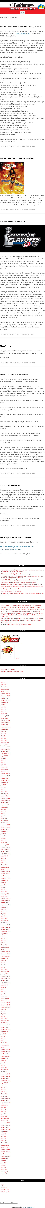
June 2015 (3, 963)
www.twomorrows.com (23, 34)
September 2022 (5, 780)
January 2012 (4, 1047)
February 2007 (5, 1172)
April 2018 (3, 889)
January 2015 (4, 974)
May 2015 (3, 965)
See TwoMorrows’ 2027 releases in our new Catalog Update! (18, 582)
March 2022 (4, 791)
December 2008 (5, 1123)
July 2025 (3, 705)
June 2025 (3, 707)
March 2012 (4, 1043)
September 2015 (5, 956)
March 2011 (4, 1067)
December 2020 (5, 825)
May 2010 (3, 1089)
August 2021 (4, 807)
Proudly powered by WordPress (9, 1203)
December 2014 (5, 976)
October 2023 (4, 751)
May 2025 (3, 709)
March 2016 (4, 945)
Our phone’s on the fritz (10, 485)
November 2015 (5, 954)
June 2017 (3, 911)
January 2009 (4, 1120)
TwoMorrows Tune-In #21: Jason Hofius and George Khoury (24, 607)
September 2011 (5, 1056)
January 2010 (4, 1096)
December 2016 (5, 925)
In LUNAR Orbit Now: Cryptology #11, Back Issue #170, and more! (19, 580)
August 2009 (4, 1105)
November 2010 (5, 1076)
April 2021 (3, 816)
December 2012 (5, 1025)
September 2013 (5, 1007)
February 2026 (5, 689)
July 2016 (3, 936)
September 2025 (5, 700)
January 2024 (4, 745)
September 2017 (5, 905)
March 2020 (4, 842)
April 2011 (3, 1065)
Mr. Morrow (31, 146)
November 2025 (5, 696)
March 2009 (4, 1116)
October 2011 (4, 1054)
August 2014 (4, 985)
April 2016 (3, 942)
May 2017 (3, 914)
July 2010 (3, 1085)
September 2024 (5, 727)
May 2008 (3, 1138)
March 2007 (4, 1169)
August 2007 (4, 1158)
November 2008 (5, 1125)
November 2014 (5, 978)
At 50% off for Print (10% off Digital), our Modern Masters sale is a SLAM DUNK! (22, 610)
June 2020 (3, 836)
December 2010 (5, 1074)
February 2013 (5, 1020)
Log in (2, 1185)
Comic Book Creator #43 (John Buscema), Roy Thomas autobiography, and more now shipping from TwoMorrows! (22, 576)
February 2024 (5, 742)
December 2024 (5, 720)
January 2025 (4, 718)
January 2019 (4, 869)
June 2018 (3, 885)
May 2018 (3, 887)
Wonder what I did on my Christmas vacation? (19, 624)
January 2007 (4, 1174)
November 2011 (5, 1051)
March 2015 (4, 969)
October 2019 (4, 851)
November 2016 (5, 927)
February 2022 (5, 794)
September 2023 (5, 754)
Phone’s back (5, 346)
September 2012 (5, 1029)
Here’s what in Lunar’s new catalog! (11, 591)
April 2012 (3, 1040)
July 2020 (3, 834)
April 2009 (3, 1114)
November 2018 (5, 874)
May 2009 (3, 1111)
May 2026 (3, 682)
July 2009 (3, 1107)
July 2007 (3, 1160)
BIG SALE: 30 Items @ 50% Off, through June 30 (20, 27)
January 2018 (4, 896)
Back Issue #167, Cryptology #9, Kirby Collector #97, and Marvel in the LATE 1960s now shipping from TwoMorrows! (22, 570)
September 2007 (5, 1156)
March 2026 (4, 687)
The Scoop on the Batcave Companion (15, 537)
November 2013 (5, 1005)
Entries (4, 1187)
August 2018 (4, 880)
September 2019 (5, 854)
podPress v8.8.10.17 (29, 1207)
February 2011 (5, 1069)
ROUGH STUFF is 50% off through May (17, 158)
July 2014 (3, 987)
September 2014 (5, 983)
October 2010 (4, 1078)
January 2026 (4, 691)
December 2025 (5, 693)
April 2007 (3, 1167)
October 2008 (4, 1127)
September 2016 (5, 931)
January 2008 (4, 1147)
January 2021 (4, 822)
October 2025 (4, 698)
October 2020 (4, 829)
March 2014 (4, 996)
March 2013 (4, 1018)
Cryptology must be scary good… (10, 589)
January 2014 (4, 1000)
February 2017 (5, 920)
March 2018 (4, 891)
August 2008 (4, 1132)
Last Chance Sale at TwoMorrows (14, 375)
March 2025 (4, 713)
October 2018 (4, 876)
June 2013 (3, 1011)
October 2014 (4, 980)
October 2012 (4, 1027)
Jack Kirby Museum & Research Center (12, 671)
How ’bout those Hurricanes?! (12, 222)
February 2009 (5, 1118)
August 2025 (4, 702)
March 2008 (4, 1143)
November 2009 (5, 1098)
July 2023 (3, 758)
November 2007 (5, 1152)
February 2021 (5, 820)
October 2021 (4, 802)
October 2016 (4, 929)
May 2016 (3, 940)
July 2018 (3, 882)
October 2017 (4, 903)
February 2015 (5, 971)
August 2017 (4, 907)
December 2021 (5, 798)
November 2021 (5, 800)
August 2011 (4, 1058)
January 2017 (4, 923)
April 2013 (3, 1016)
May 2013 (3, 1014)
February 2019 (5, 867)
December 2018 (5, 871)
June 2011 (3, 1063)
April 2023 (3, 765)
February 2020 (5, 845)
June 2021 (3, 811)
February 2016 (5, 947)
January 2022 (4, 796)
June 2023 (3, 760)
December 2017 (5, 898)
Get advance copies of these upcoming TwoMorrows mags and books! (21, 584)
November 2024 (5, 722)
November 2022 (5, 776)
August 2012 (4, 1031)
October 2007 (4, 1154)
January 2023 (4, 771)
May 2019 (3, 860)
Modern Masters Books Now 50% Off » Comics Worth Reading (18, 609)
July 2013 (3, 1009)
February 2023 (5, 769)
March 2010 (4, 1094)
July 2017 (3, 909)
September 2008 (5, 1129)
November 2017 (5, 900)
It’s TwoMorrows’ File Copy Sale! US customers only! (15, 574)
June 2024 (3, 733)
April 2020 (3, 840)
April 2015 (3, 967)
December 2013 (5, 1003)
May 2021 (3, 814)
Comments (5, 1189)
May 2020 (3, 838)
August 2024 (4, 729)
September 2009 (5, 1103)
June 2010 (3, 1087)
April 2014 (3, 994)
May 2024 (3, 736)
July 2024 (3, 731)
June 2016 (3, 938)
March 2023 (4, 767)
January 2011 (4, 1072)
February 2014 (5, 998)
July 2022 (3, 785)
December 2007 (5, 1149)
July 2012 (3, 1034)
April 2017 (3, 916)
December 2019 (5, 847)
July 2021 (3, 809)
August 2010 (4, 1083)
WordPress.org (5, 1191)
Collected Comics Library (8, 669)
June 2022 (3, 787)
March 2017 (4, 918)
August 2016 (4, 934)
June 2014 (3, 989)
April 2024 (3, 738)
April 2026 (3, 685)
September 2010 (5, 1080)
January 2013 (4, 1023)
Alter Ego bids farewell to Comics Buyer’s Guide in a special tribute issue (21, 615)
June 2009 (3, 1109)
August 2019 (4, 856)
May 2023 (3, 762)
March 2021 (4, 818)
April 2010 (3, 1092)
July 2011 (3, 1060)
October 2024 (4, 725)
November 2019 (5, 849)
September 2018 (5, 878)
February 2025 (5, 716)
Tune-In (10, 658)
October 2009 (4, 1100)
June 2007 (3, 1163)
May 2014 (3, 991)
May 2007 (3, 1165)
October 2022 (4, 778)
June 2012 (3, 1036)
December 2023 (5, 747)
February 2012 (5, 1045)
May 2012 (3, 1038)
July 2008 (3, 1134)
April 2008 (3, 1140)
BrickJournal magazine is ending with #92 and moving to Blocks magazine (22, 586)
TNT (16, 146)
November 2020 (5, 827)
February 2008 (5, 1145)
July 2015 (3, 960)
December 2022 (5, 773)
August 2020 (4, 831)
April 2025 (3, 711)
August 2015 (4, 958)
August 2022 (4, 782)
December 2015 (5, 951)
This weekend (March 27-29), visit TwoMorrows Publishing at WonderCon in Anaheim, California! (22, 594)
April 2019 (3, 862)
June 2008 (3, 1136)
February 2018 (5, 894)
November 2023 (5, 749)
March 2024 (4, 740)
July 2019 (3, 858)
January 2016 (4, 949)
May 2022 (3, 789)
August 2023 (4, 756)
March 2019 (4, 865)
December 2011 (5, 1049)
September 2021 (5, 805)
